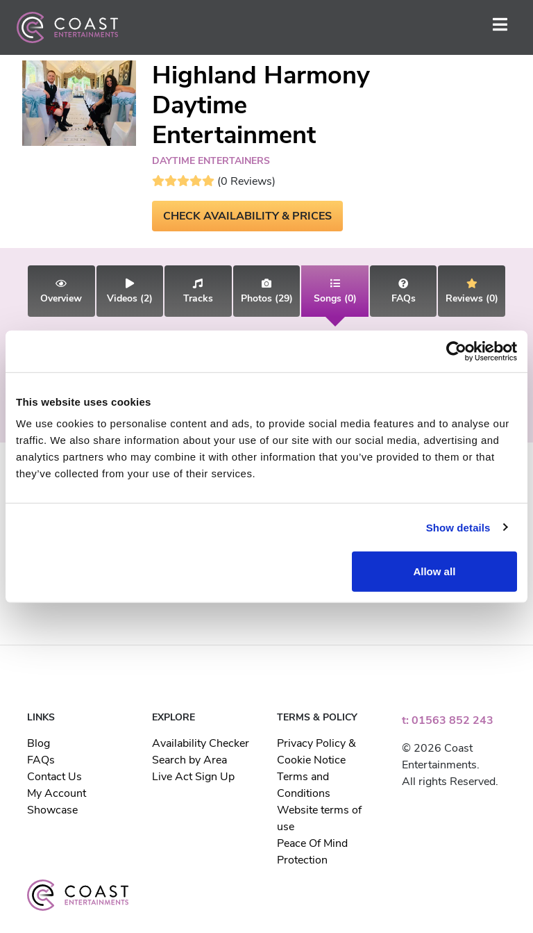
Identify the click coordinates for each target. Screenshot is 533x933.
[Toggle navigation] (500, 27)
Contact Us (54, 776)
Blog (38, 743)
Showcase (52, 810)
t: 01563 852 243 (447, 720)
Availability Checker (200, 743)
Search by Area (189, 760)
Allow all (434, 571)
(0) (335, 292)
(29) (267, 292)
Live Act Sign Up (193, 776)
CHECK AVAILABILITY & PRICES (247, 216)
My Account (56, 793)
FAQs (41, 760)
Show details (458, 527)
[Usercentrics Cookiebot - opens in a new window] (456, 350)
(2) (130, 292)
